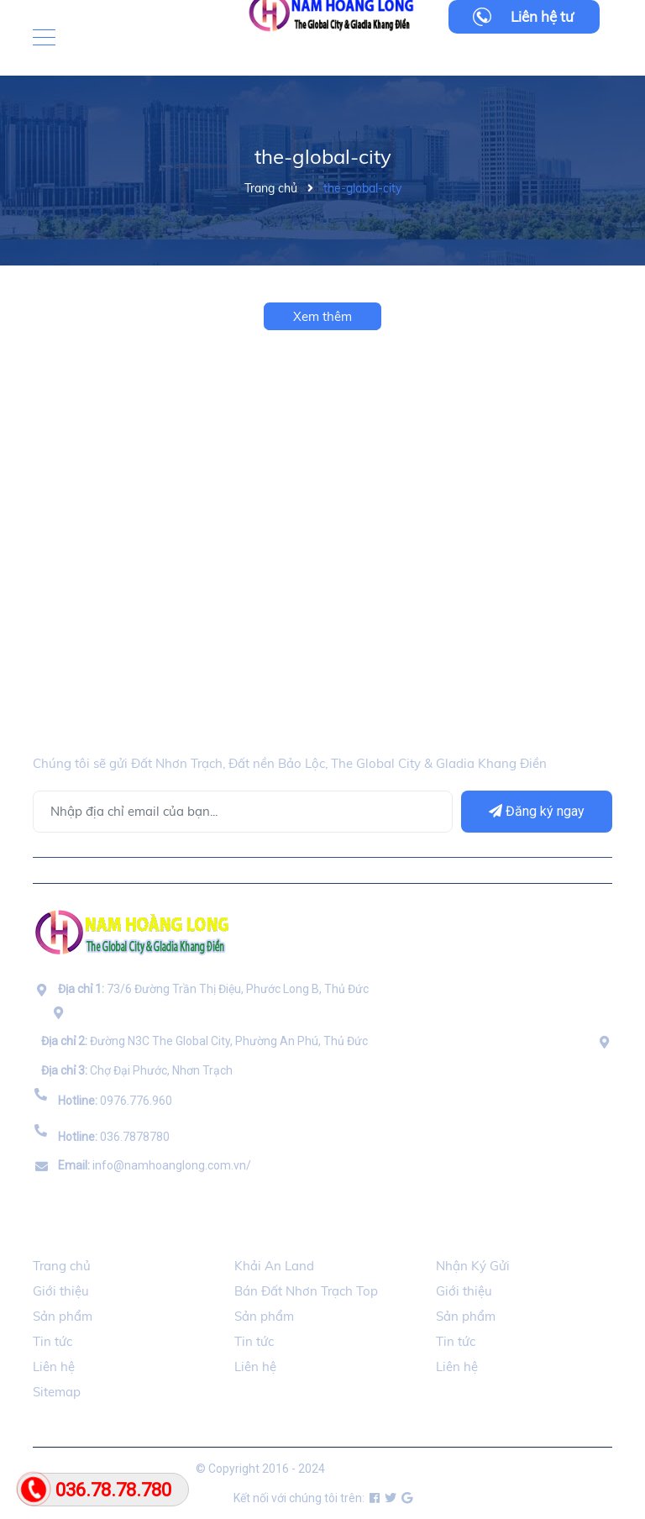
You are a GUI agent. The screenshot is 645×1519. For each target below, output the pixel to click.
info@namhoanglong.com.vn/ (154, 1165)
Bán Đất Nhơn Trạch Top (306, 1291)
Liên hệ (54, 1366)
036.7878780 (114, 1136)
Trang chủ (62, 1266)
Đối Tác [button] (261, 1233)
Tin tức (52, 1341)
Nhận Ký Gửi (473, 1266)
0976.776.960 (115, 1100)
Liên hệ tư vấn (542, 21)
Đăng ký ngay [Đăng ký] (537, 811)
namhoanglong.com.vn (388, 1468)
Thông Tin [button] (69, 1233)
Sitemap (57, 1392)
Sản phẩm (62, 1316)
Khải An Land (274, 1266)
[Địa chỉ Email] (243, 812)
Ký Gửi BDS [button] (473, 1233)
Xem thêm (322, 316)
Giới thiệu (61, 1291)
